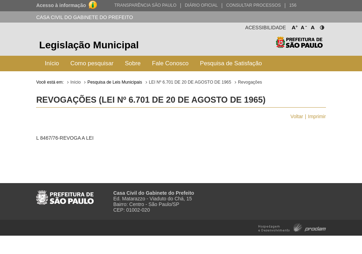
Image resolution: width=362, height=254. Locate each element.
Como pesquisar (91, 63)
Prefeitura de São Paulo (299, 46)
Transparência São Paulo (145, 5)
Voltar (297, 116)
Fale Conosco (170, 63)
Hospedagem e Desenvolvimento (292, 227)
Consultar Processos (253, 5)
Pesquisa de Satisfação (231, 63)
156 (292, 5)
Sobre (133, 63)
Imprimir (317, 116)
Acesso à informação (61, 5)
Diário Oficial (201, 5)
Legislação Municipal (89, 45)
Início (52, 63)
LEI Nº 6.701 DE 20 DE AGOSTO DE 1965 (190, 82)
